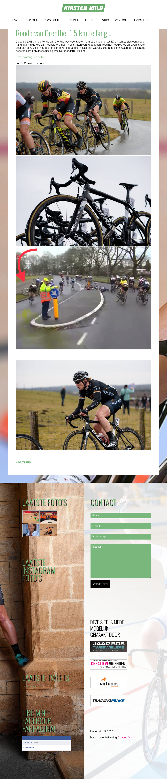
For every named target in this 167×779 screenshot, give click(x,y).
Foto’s (105, 20)
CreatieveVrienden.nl (129, 737)
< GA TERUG (23, 462)
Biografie (31, 20)
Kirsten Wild (29, 742)
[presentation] (115, 594)
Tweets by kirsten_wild (36, 686)
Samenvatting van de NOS (31, 57)
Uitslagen (72, 20)
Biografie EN (141, 20)
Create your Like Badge (62, 753)
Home (15, 20)
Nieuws (89, 20)
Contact (120, 20)
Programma (52, 20)
